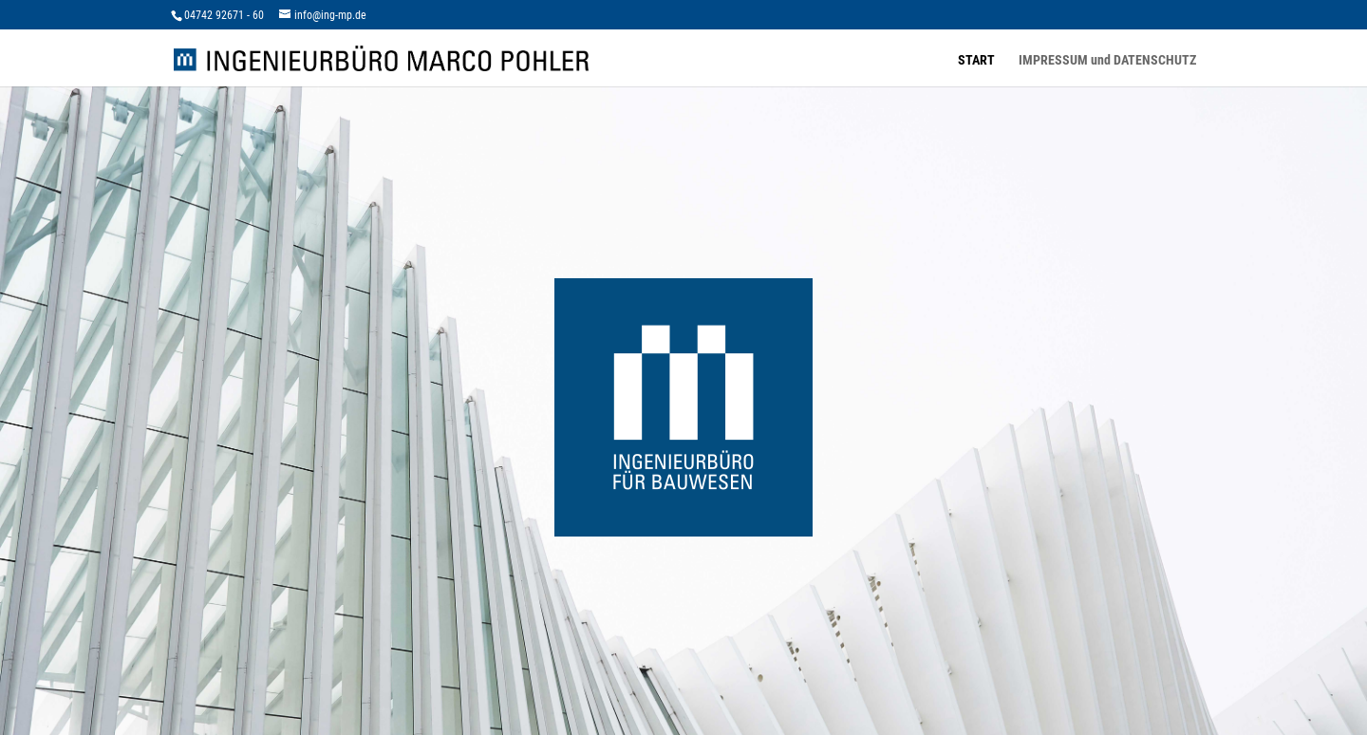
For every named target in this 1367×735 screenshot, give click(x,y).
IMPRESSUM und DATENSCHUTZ (1107, 60)
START (976, 60)
